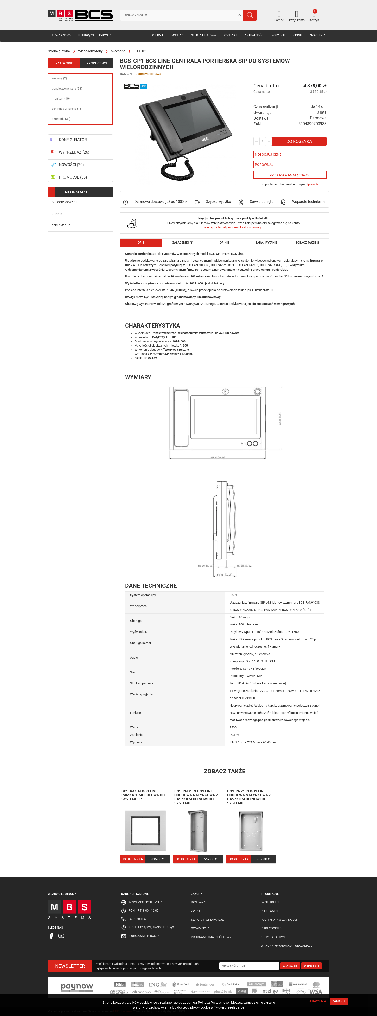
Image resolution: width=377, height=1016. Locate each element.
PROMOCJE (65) (73, 177)
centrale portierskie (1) (66, 108)
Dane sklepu (270, 902)
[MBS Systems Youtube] (59, 936)
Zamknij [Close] (339, 1001)
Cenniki (57, 214)
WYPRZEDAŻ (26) (74, 152)
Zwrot (196, 911)
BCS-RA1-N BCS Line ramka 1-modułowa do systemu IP (143, 795)
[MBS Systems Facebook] (51, 936)
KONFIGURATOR (73, 139)
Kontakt (230, 35)
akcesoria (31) (61, 119)
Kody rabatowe (273, 937)
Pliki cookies (271, 928)
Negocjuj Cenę (268, 154)
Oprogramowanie (65, 202)
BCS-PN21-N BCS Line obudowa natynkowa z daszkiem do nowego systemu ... (249, 797)
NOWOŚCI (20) (71, 164)
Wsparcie (279, 35)
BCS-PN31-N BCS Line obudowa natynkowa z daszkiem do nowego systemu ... (196, 797)
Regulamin (269, 911)
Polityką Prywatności (213, 1002)
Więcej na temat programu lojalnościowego (233, 227)
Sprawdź (312, 184)
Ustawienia (317, 1001)
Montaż (177, 35)
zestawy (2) (59, 78)
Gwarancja (200, 928)
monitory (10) (61, 98)
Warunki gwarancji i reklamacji (287, 945)
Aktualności (254, 35)
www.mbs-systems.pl (145, 902)
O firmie (158, 35)
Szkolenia (317, 35)
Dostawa (198, 902)
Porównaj (264, 165)
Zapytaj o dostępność (289, 175)
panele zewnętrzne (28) (67, 88)
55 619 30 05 (61, 35)
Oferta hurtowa (203, 35)
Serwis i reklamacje (207, 919)
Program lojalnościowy (211, 937)
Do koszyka (299, 141)
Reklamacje (61, 225)
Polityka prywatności (279, 919)
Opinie (297, 35)
